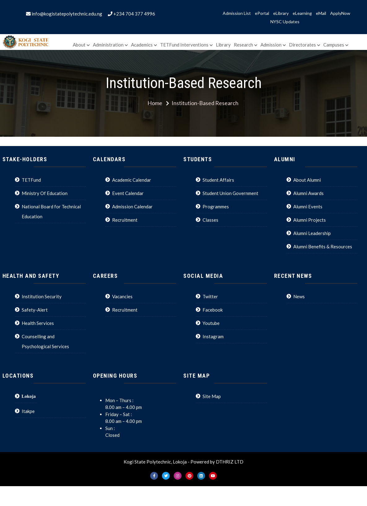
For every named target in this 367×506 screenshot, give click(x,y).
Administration (108, 44)
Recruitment (125, 220)
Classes (210, 220)
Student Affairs (218, 180)
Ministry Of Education (45, 193)
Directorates (302, 44)
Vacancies (122, 296)
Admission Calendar (132, 206)
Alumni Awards (308, 193)
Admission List (237, 13)
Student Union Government (230, 193)
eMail (321, 13)
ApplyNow (340, 13)
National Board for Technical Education (51, 211)
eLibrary (281, 13)
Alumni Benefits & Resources (322, 246)
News (299, 296)
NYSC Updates (284, 22)
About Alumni (307, 180)
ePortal (262, 13)
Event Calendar (128, 193)
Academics (142, 44)
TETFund (31, 180)
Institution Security (42, 296)
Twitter (210, 296)
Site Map (212, 396)
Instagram (213, 336)
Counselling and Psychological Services (45, 341)
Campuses (333, 44)
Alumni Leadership (312, 233)
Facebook (213, 310)
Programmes (216, 206)
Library (223, 44)
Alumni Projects (309, 220)
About (79, 44)
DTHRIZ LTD (229, 461)
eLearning (302, 13)
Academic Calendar (131, 180)
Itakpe (28, 411)
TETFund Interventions (184, 44)
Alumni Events (307, 206)
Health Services (38, 323)
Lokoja (29, 396)
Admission (271, 44)
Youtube (211, 323)
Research (243, 44)
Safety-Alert (35, 310)
